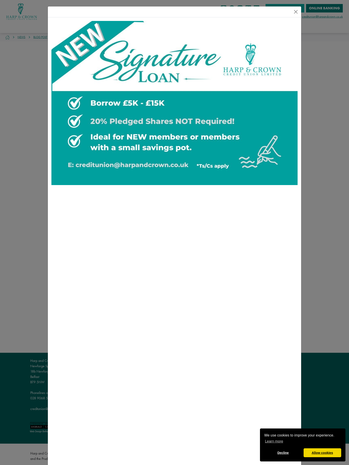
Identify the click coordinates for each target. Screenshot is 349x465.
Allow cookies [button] (322, 453)
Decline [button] (283, 453)
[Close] (295, 11)
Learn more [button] (274, 441)
